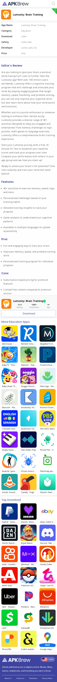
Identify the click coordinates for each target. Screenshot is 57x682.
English (47, 659)
